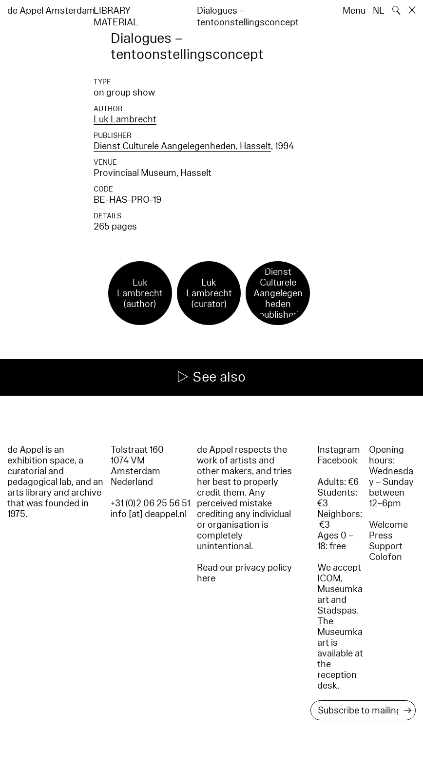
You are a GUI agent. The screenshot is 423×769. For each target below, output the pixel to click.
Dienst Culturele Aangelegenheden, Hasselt (182, 146)
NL (379, 10)
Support (386, 546)
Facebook (337, 460)
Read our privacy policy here (244, 573)
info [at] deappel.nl (149, 514)
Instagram (338, 449)
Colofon (385, 557)
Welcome (388, 525)
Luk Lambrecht (125, 119)
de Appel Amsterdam (51, 10)
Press (381, 535)
